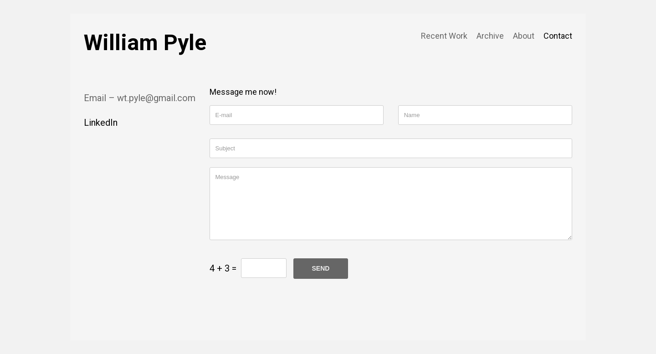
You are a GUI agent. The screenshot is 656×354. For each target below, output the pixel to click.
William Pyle (145, 43)
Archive (490, 36)
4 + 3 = (223, 268)
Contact (557, 36)
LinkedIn (101, 122)
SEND (321, 268)
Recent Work (444, 36)
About (523, 36)
